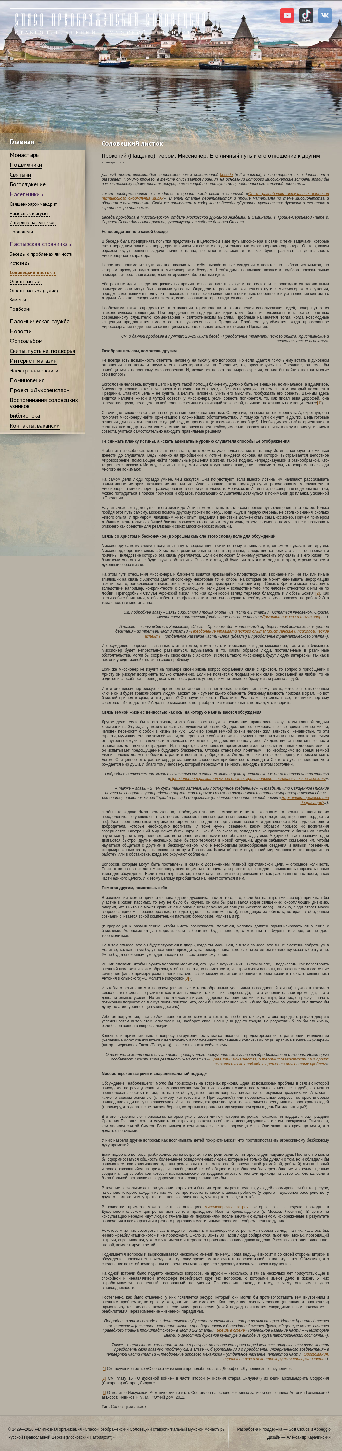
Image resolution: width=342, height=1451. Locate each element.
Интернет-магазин (33, 360)
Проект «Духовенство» (39, 390)
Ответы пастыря (26, 281)
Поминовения (27, 380)
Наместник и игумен (30, 213)
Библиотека (25, 415)
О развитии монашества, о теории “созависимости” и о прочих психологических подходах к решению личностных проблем (269, 1061)
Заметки (18, 300)
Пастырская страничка (39, 244)
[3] (186, 978)
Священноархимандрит (33, 204)
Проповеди (21, 232)
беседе (226, 174)
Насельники (25, 194)
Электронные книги (34, 370)
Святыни (20, 174)
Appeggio (322, 1429)
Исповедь (19, 263)
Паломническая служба (40, 321)
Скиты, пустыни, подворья (42, 350)
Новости (21, 331)
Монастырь (24, 155)
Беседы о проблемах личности (41, 254)
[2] (317, 593)
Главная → (26, 141)
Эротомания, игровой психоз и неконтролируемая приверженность (276, 1356)
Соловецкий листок (31, 272)
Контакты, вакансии (35, 425)
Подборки (20, 309)
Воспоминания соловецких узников (44, 403)
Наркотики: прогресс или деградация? (305, 800)
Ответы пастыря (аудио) (34, 291)
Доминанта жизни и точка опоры (293, 617)
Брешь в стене (231, 1330)
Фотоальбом (26, 341)
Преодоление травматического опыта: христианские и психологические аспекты (248, 778)
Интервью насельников (33, 222)
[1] (319, 403)
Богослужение (28, 184)
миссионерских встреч (226, 1207)
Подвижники (26, 164)
